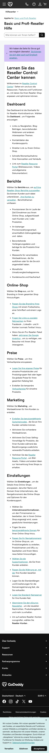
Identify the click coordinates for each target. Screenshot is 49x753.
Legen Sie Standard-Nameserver (27, 595)
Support (6, 648)
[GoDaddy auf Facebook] (4, 703)
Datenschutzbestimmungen (26, 712)
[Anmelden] (40, 4)
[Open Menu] (3, 4)
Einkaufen (6, 675)
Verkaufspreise (19, 389)
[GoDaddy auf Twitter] (24, 703)
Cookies (43, 712)
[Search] (42, 35)
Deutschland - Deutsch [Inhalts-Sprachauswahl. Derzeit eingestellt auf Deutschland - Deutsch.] (14, 695)
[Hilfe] (33, 4)
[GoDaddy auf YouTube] (30, 703)
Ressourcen (7, 654)
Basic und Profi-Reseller (25, 18)
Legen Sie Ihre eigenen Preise (25, 368)
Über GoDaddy (9, 641)
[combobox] (21, 35)
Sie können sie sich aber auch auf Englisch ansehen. (25, 54)
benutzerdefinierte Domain (24, 530)
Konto (5, 668)
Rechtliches (7, 712)
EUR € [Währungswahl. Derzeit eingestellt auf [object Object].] (42, 695)
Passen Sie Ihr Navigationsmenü (26, 538)
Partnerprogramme (11, 661)
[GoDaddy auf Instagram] (11, 703)
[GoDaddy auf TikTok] (17, 703)
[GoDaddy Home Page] (13, 684)
